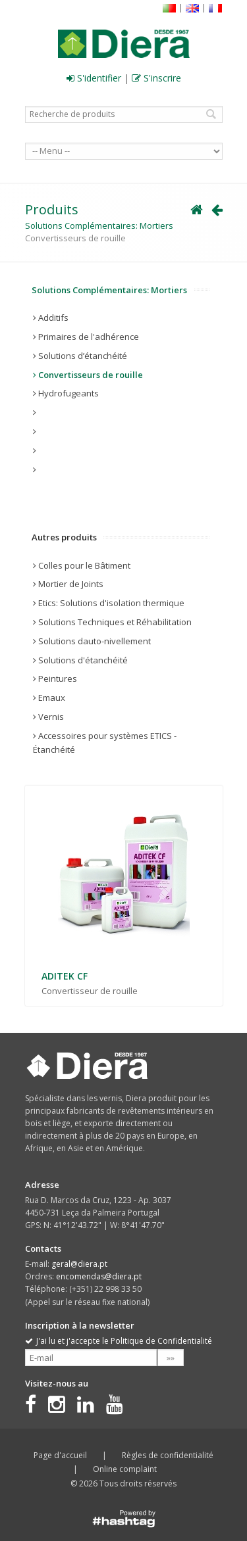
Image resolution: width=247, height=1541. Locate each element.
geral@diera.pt (79, 1263)
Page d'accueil (60, 1455)
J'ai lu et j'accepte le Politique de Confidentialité (118, 1340)
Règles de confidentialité (167, 1455)
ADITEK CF (64, 976)
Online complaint (125, 1469)
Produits (51, 209)
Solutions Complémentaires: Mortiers (99, 225)
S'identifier (94, 78)
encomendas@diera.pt (99, 1276)
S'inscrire (156, 78)
